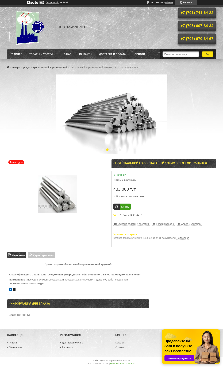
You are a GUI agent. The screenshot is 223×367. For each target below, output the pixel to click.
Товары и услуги (41, 54)
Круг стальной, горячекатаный (50, 67)
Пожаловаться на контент (122, 363)
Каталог (119, 342)
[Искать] (207, 54)
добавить (168, 2)
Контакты (85, 54)
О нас (67, 54)
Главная (16, 54)
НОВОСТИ (139, 54)
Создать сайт (52, 2)
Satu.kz (126, 360)
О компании (15, 347)
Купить (125, 206)
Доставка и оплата (112, 54)
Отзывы (119, 347)
